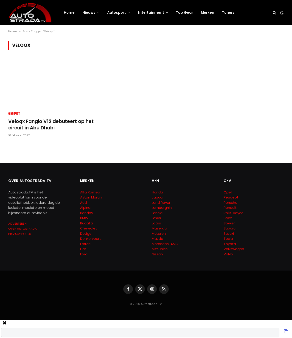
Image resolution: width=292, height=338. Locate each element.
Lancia (157, 212)
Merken (207, 12)
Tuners (228, 12)
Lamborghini (162, 207)
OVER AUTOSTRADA (22, 228)
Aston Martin (91, 197)
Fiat (83, 248)
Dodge (86, 233)
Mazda (157, 238)
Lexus (156, 217)
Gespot (14, 113)
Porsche (230, 202)
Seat (228, 217)
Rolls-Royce (234, 212)
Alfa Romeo (90, 192)
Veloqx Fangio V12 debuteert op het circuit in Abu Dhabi (51, 124)
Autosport (116, 12)
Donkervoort (90, 238)
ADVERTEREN (17, 223)
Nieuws (88, 12)
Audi (83, 202)
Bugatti (86, 223)
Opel (228, 192)
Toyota (230, 243)
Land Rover (161, 202)
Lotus (156, 223)
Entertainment (151, 12)
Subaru (230, 228)
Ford (83, 254)
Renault (230, 207)
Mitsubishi (160, 248)
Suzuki (229, 233)
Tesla (228, 238)
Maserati (159, 228)
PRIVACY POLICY (19, 234)
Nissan (157, 254)
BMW (84, 217)
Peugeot (231, 197)
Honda (157, 192)
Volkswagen (234, 248)
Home (69, 12)
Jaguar (158, 197)
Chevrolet (88, 228)
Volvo (228, 254)
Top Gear (184, 12)
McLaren (159, 233)
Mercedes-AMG (165, 243)
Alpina (85, 207)
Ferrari (85, 243)
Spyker (229, 223)
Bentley (86, 212)
